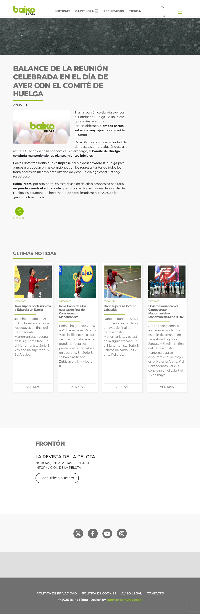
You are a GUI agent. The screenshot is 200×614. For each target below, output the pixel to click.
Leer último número (57, 478)
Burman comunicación (124, 600)
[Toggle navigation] (180, 11)
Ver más (33, 387)
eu (163, 16)
